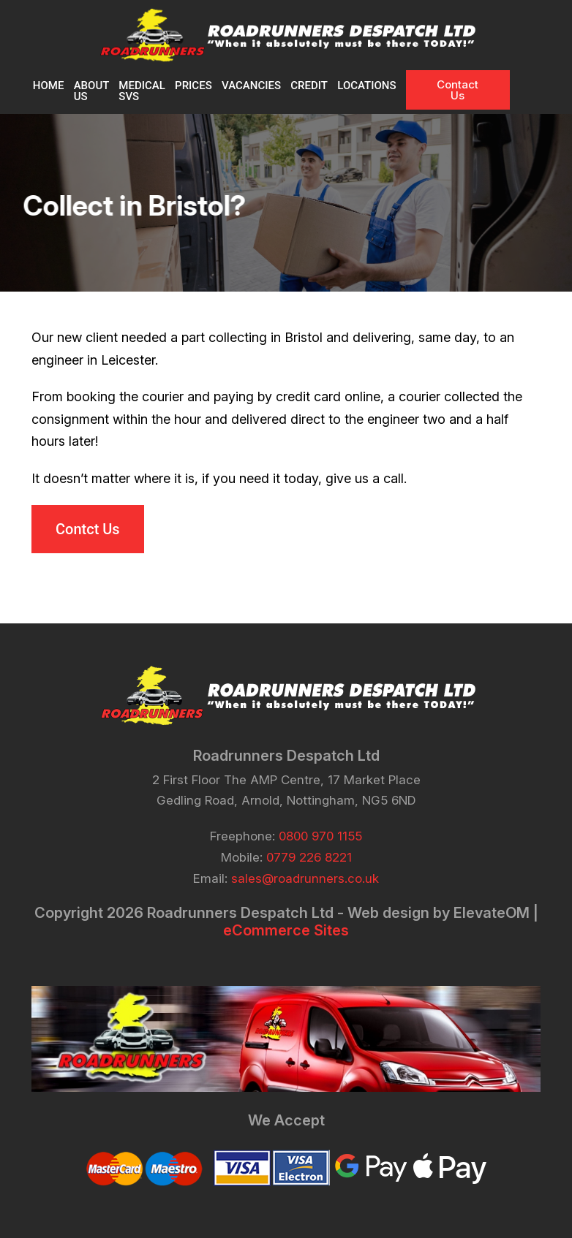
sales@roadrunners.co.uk (305, 877)
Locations (396, 85)
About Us (91, 91)
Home (47, 85)
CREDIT (337, 85)
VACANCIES (278, 85)
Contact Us (489, 89)
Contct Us (88, 527)
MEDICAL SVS (152, 91)
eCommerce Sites (286, 929)
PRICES (219, 85)
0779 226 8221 (309, 855)
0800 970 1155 (320, 834)
